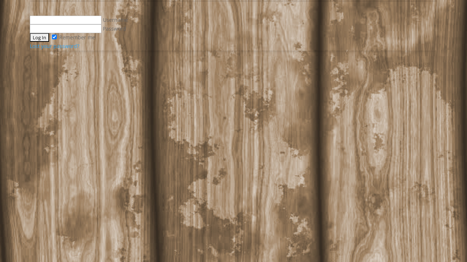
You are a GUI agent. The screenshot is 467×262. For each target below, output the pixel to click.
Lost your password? (54, 46)
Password (78, 28)
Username (79, 19)
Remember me (73, 37)
